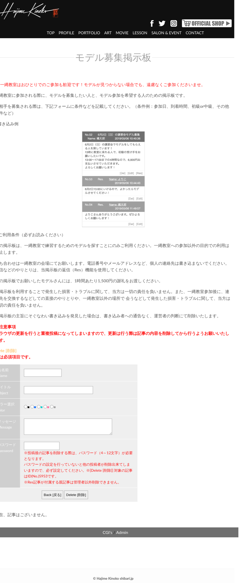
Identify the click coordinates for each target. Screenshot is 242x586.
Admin (112, 535)
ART (97, 32)
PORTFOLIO (78, 32)
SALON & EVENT (156, 32)
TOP (40, 32)
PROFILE (56, 32)
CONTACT (184, 32)
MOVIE (111, 32)
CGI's (97, 535)
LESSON (129, 32)
